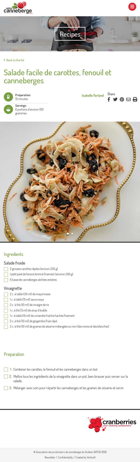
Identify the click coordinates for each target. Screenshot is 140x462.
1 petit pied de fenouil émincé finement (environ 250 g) (41, 274)
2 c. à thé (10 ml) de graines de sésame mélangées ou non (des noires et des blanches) (60, 326)
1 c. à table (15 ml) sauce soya (27, 299)
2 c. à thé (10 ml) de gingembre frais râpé (33, 321)
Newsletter (50, 457)
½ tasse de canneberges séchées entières (33, 280)
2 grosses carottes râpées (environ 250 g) (34, 269)
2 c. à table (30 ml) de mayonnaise (30, 294)
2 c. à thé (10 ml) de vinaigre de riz (29, 305)
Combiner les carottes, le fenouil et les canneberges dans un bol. (55, 369)
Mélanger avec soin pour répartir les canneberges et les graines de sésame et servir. (69, 388)
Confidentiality (65, 457)
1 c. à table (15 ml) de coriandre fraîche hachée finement (42, 316)
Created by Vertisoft (85, 457)
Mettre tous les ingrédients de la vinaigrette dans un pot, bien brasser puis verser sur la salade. (70, 378)
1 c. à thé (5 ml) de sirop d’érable (28, 310)
